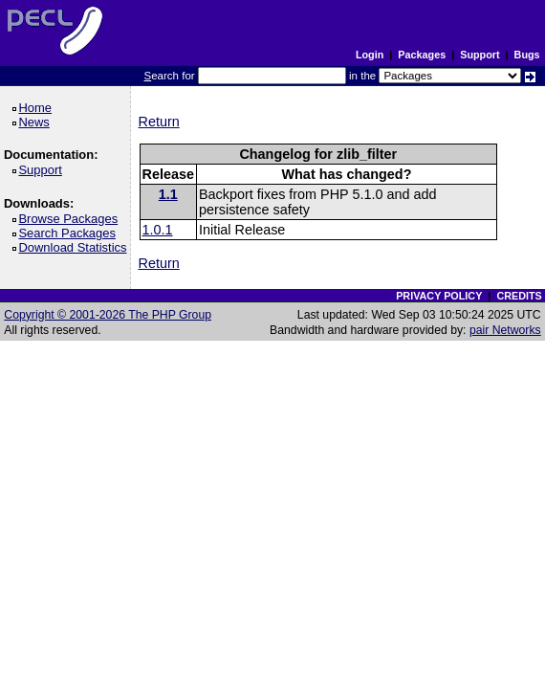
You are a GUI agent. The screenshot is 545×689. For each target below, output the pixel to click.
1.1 (168, 194)
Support (479, 54)
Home (38, 107)
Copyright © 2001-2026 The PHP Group (107, 315)
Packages (422, 54)
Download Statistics (75, 247)
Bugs (527, 54)
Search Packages (70, 233)
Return (159, 121)
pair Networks (505, 330)
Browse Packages (71, 218)
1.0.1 (157, 229)
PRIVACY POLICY (439, 295)
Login (369, 54)
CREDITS (518, 295)
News (37, 122)
